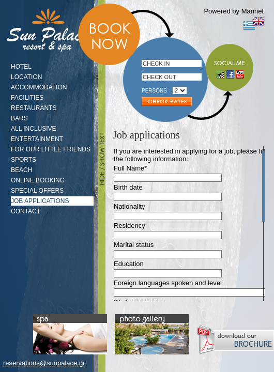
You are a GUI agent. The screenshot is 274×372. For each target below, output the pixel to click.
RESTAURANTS (33, 108)
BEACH (21, 170)
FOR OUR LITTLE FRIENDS (50, 149)
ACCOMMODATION (39, 87)
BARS (19, 118)
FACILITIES (27, 97)
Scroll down (262, 298)
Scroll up (262, 148)
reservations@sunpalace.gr (44, 363)
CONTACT (25, 211)
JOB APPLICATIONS (40, 201)
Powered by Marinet (234, 11)
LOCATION (26, 77)
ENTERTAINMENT (37, 139)
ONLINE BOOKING (38, 180)
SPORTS (23, 159)
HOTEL (21, 66)
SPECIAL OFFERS (37, 190)
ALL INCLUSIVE (33, 128)
